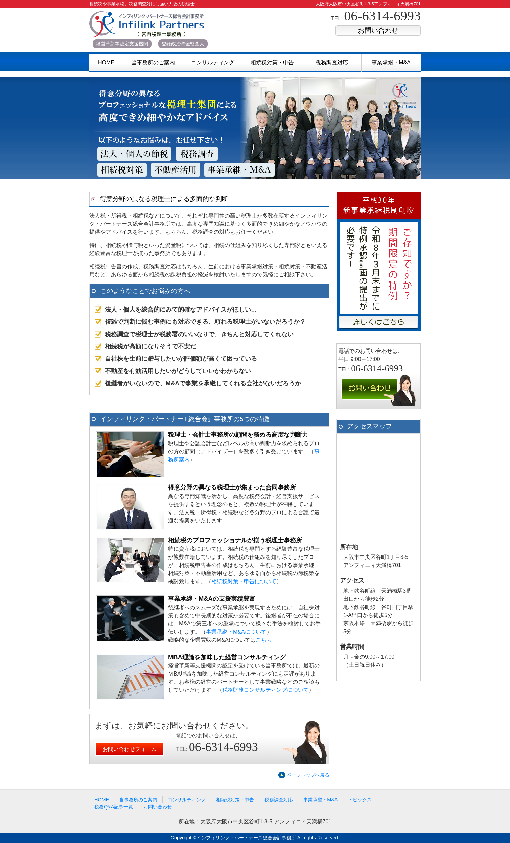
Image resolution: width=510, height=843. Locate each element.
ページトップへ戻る (308, 775)
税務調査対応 (332, 62)
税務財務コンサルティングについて (265, 690)
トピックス (360, 799)
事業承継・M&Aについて (236, 632)
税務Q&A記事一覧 (113, 807)
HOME (106, 62)
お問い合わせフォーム (129, 749)
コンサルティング (212, 62)
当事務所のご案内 (153, 62)
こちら (264, 640)
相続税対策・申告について (243, 581)
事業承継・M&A (391, 62)
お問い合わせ (378, 30)
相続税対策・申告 (272, 62)
